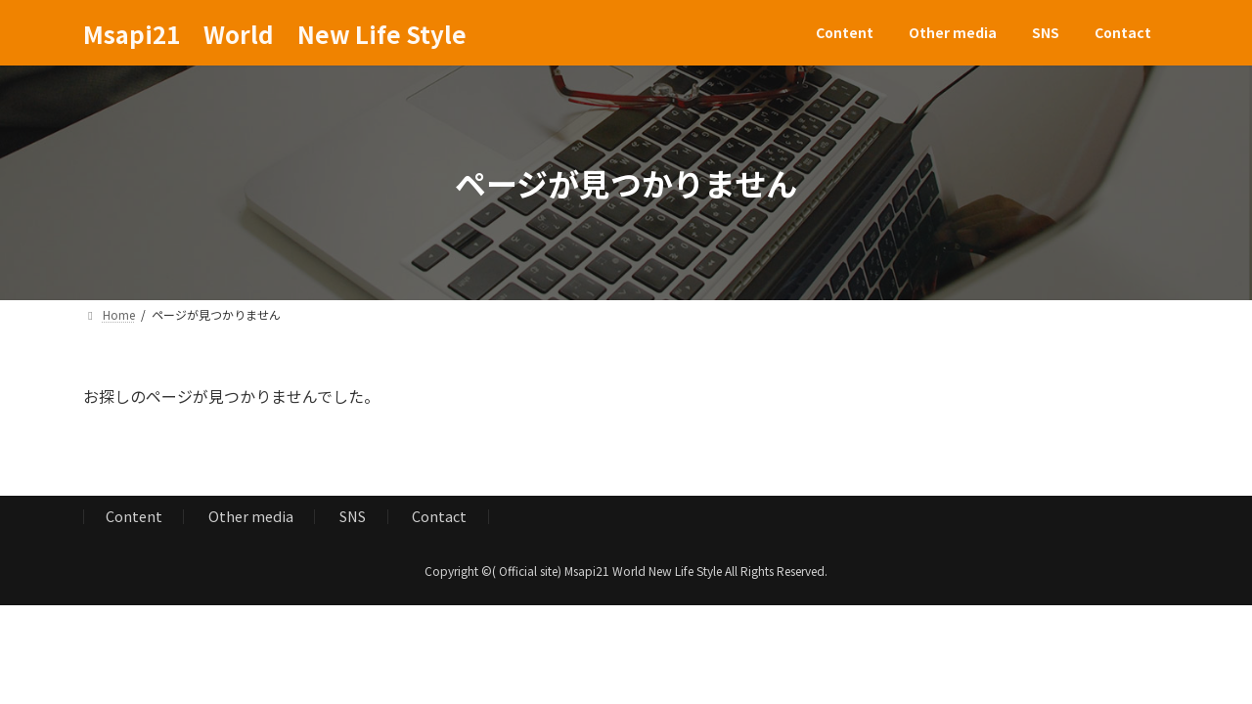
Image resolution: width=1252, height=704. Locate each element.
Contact (439, 516)
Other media (250, 516)
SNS (352, 516)
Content (134, 516)
